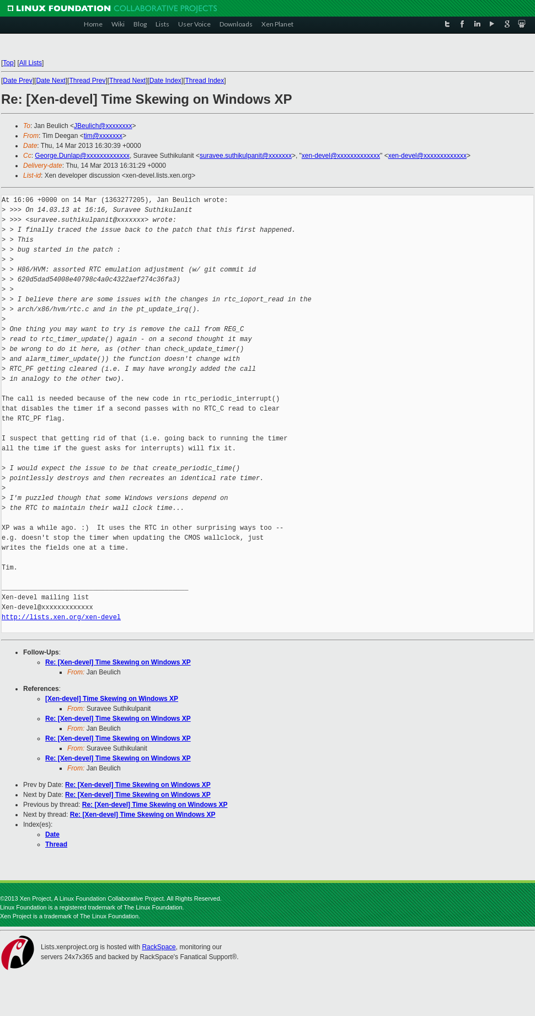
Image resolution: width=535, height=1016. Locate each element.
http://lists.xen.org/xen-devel (61, 617)
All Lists (30, 63)
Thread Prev (87, 80)
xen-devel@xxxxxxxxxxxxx (341, 155)
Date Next (50, 80)
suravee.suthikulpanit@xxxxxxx (246, 155)
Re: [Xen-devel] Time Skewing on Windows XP (118, 662)
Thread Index (204, 80)
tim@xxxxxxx (103, 136)
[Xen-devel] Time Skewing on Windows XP (111, 699)
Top (8, 63)
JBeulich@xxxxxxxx (103, 126)
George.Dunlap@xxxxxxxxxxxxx (82, 155)
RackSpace (158, 947)
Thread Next (127, 80)
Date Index (165, 80)
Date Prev (17, 80)
